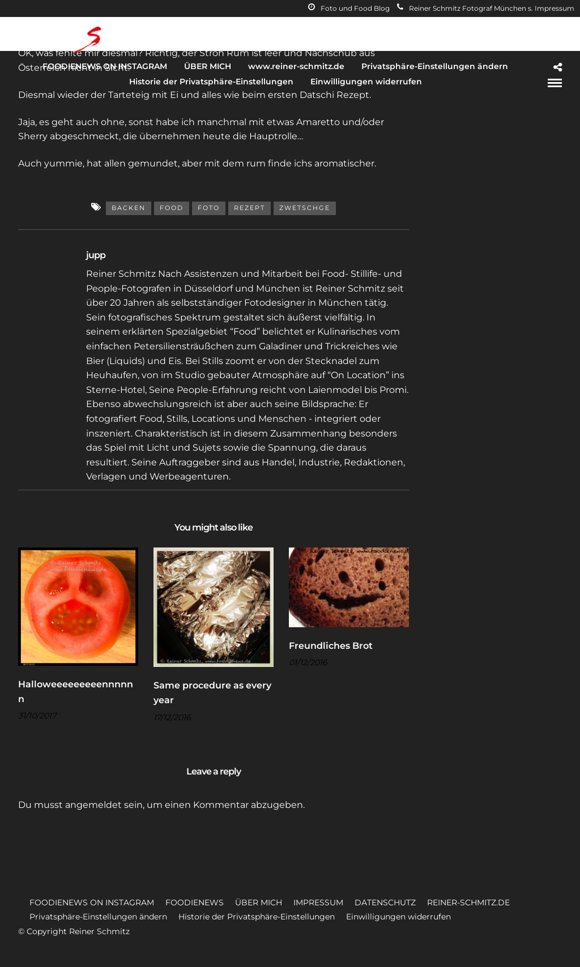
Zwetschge (304, 208)
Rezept (249, 208)
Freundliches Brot (331, 645)
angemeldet (93, 804)
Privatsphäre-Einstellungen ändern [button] (98, 917)
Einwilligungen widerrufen (366, 81)
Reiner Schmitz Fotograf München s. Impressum (485, 8)
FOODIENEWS (194, 902)
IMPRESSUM (318, 902)
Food (172, 208)
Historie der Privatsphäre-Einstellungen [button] (256, 917)
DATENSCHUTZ (385, 902)
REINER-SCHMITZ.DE (468, 902)
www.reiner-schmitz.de (296, 66)
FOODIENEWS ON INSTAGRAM (104, 66)
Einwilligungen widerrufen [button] (398, 917)
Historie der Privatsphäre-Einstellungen (211, 81)
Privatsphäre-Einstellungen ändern (434, 66)
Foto (209, 208)
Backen (129, 208)
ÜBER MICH (207, 66)
